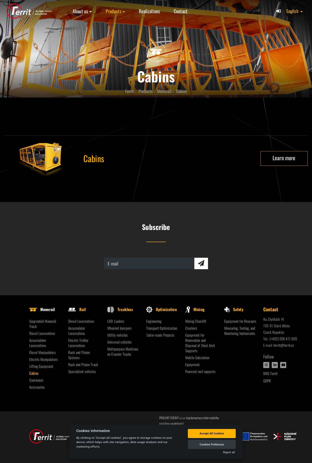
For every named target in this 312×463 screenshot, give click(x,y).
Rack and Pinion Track (83, 364)
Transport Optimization (161, 328)
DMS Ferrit (270, 373)
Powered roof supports (200, 371)
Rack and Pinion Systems (79, 355)
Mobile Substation (197, 357)
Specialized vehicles (82, 371)
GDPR (267, 380)
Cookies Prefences (212, 444)
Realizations (149, 11)
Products (113, 11)
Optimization (161, 309)
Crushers (191, 328)
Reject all (229, 452)
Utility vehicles (117, 335)
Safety (233, 309)
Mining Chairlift (195, 321)
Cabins (33, 373)
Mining (195, 309)
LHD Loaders (115, 321)
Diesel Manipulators (42, 352)
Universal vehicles (119, 342)
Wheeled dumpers (119, 328)
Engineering (154, 321)
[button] (294, 11)
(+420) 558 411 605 (283, 338)
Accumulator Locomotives (37, 342)
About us (80, 11)
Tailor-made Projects (160, 335)
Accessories (37, 387)
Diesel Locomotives (42, 333)
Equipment (192, 364)
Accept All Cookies (212, 433)
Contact (180, 11)
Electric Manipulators (43, 359)
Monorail (42, 309)
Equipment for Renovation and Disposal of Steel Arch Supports (200, 342)
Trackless (120, 309)
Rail (77, 309)
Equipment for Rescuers (240, 321)
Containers (36, 380)
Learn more (284, 158)
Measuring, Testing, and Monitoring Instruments (239, 330)
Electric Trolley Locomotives (78, 342)
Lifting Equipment (41, 366)
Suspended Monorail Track (42, 323)
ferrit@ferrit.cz (283, 345)
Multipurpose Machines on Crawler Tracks (122, 351)
